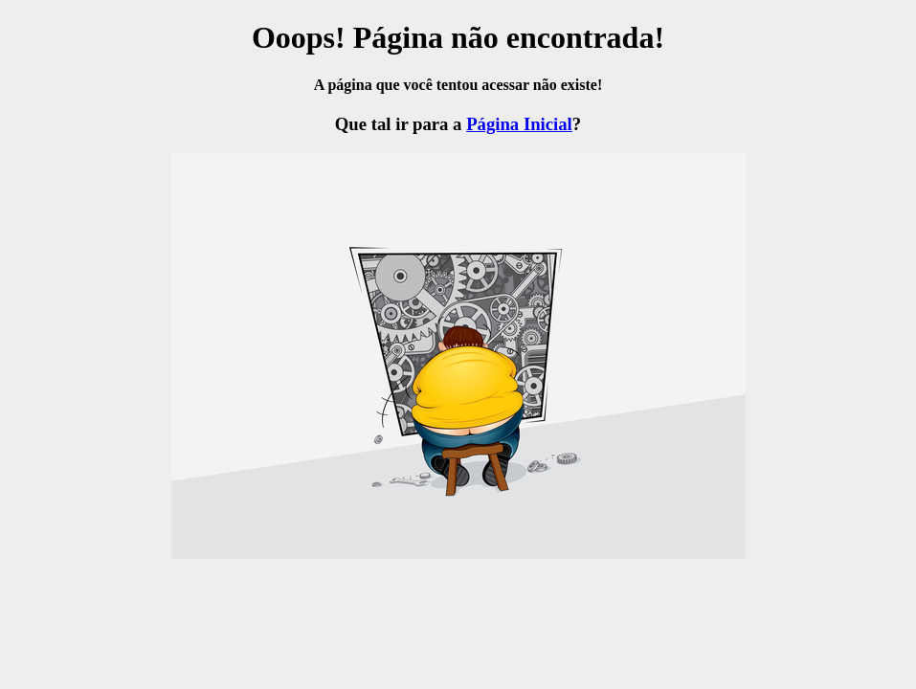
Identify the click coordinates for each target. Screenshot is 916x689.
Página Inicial (519, 124)
